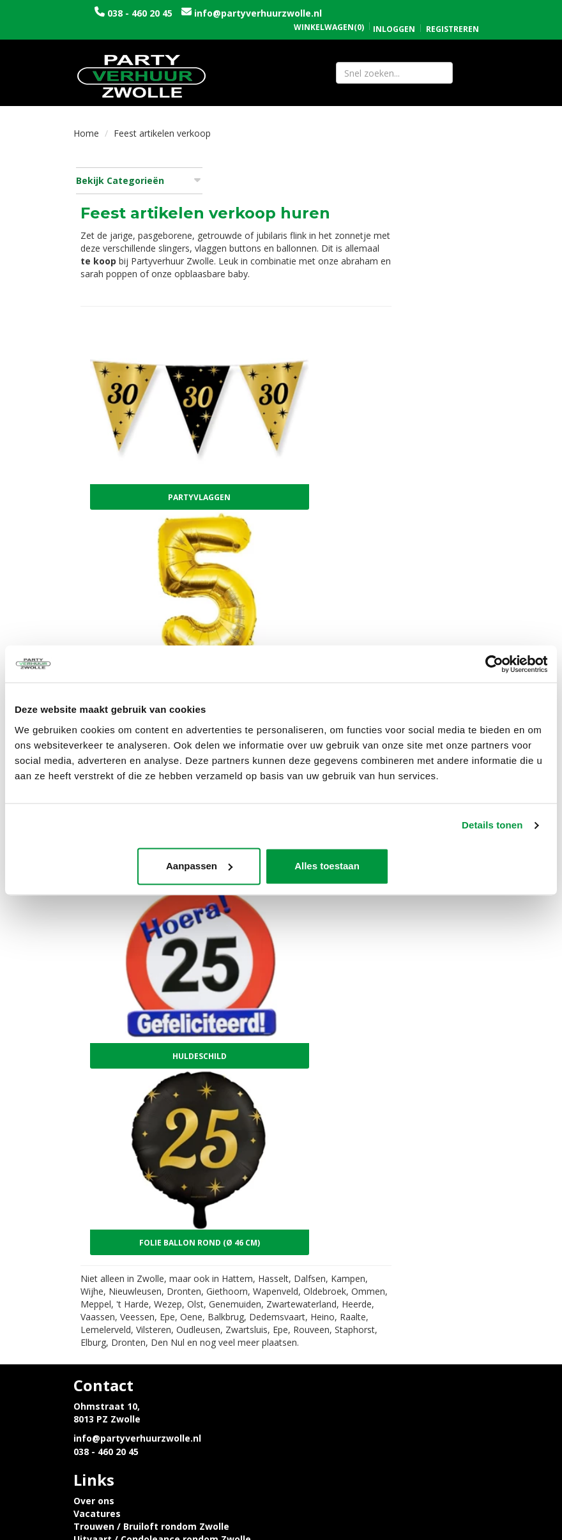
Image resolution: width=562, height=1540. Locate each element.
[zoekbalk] (394, 73)
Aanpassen (279, 866)
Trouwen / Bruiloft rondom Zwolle (368, 1190)
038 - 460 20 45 (174, 13)
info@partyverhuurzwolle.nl (177, 26)
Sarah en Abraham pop (343, 1215)
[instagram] (477, 1532)
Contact (309, 1296)
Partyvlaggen (310, 415)
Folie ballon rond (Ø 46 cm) (310, 984)
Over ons (311, 1164)
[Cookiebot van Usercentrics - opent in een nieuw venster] (491, 663)
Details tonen (492, 825)
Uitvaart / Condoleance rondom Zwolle (379, 1202)
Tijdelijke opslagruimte (344, 1228)
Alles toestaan (459, 866)
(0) (329, 14)
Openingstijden (326, 1283)
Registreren (452, 15)
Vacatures (314, 1177)
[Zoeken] (471, 73)
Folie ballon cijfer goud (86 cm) (310, 557)
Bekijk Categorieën (137, 182)
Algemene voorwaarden (346, 1308)
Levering (93, 1283)
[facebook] (454, 1532)
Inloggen (394, 15)
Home (86, 135)
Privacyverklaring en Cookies (140, 1296)
